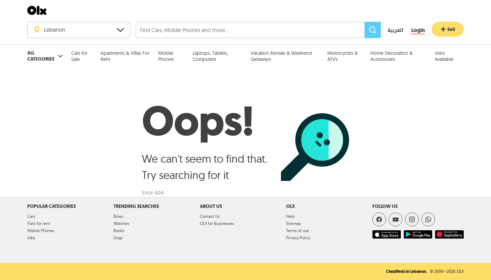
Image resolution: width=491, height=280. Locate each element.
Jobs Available (444, 56)
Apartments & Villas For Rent (125, 56)
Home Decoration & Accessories (391, 56)
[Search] (372, 30)
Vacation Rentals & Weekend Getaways (281, 56)
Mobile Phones (166, 56)
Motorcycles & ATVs (342, 56)
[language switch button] (390, 30)
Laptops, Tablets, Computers (210, 56)
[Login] (418, 30)
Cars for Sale (79, 56)
